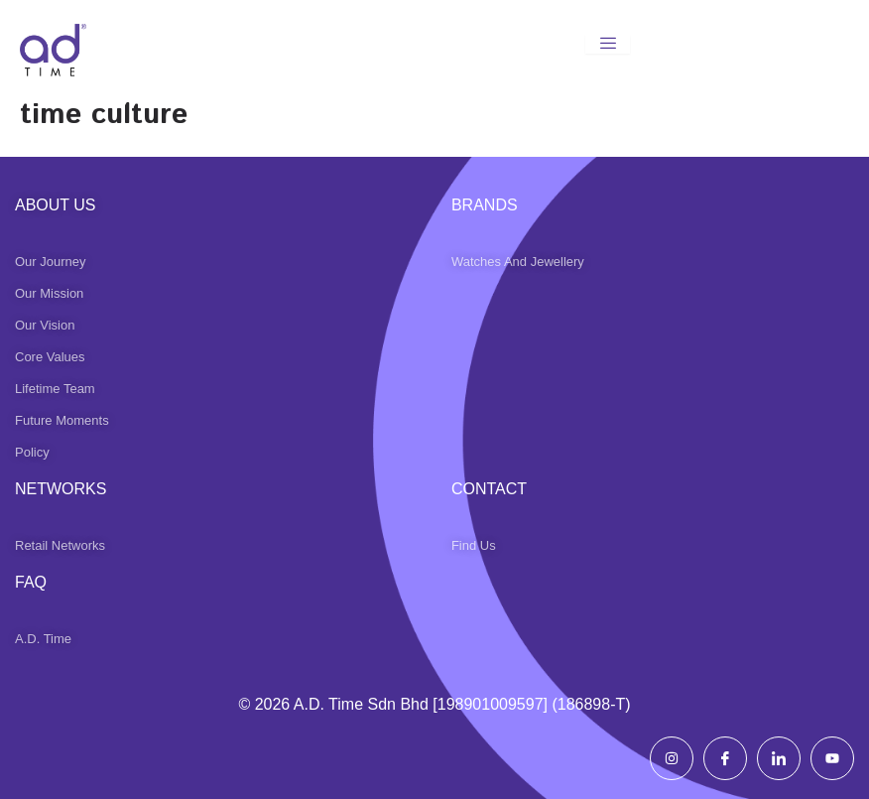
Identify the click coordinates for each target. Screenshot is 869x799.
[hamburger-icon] (607, 44)
